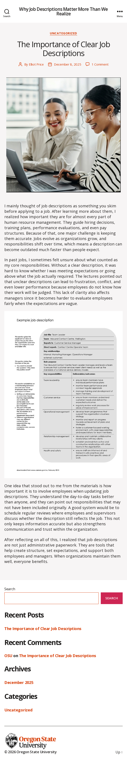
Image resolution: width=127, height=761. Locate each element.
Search (9, 589)
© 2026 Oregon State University (30, 752)
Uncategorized (63, 33)
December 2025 (18, 682)
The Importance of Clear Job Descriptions (63, 48)
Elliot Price (36, 64)
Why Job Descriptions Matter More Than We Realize (63, 11)
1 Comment (100, 64)
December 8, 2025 (67, 64)
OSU (8, 655)
